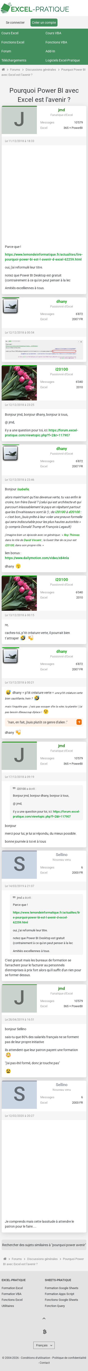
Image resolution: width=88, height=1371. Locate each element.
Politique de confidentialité (69, 1357)
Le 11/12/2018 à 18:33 (19, 141)
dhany (61, 301)
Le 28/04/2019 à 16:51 (19, 1019)
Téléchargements (13, 60)
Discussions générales (41, 69)
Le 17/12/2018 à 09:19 (19, 777)
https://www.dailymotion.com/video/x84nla (37, 558)
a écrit (31, 789)
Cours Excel (9, 33)
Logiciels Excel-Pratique (63, 60)
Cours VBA (53, 33)
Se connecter (15, 22)
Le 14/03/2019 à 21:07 (19, 886)
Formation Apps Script (59, 1294)
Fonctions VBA (56, 42)
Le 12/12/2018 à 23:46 (19, 479)
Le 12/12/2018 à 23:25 (19, 405)
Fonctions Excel (12, 42)
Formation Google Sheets (61, 1288)
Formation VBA (11, 1294)
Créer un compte (44, 22)
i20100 (61, 369)
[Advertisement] (44, 193)
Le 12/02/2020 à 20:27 (19, 1116)
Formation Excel (12, 1288)
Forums (15, 69)
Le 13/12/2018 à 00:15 (19, 615)
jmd (61, 110)
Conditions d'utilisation (35, 1357)
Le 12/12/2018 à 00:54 (19, 332)
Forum (6, 51)
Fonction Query (55, 1306)
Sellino (62, 854)
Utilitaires (8, 1306)
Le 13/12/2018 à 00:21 (19, 682)
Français (42, 1345)
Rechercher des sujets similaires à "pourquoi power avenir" (44, 1245)
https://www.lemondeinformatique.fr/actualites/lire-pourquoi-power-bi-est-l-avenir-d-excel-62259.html (46, 917)
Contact (45, 1362)
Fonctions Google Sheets (61, 1300)
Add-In (50, 51)
